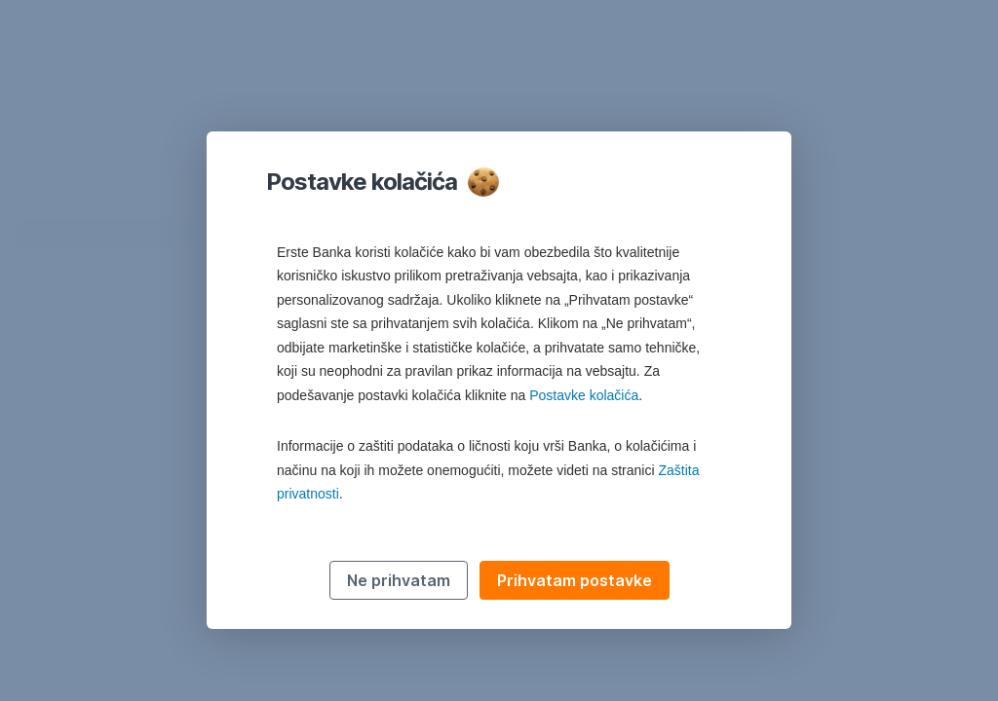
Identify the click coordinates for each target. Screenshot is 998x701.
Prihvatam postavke (574, 580)
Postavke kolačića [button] (583, 395)
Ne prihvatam (398, 580)
